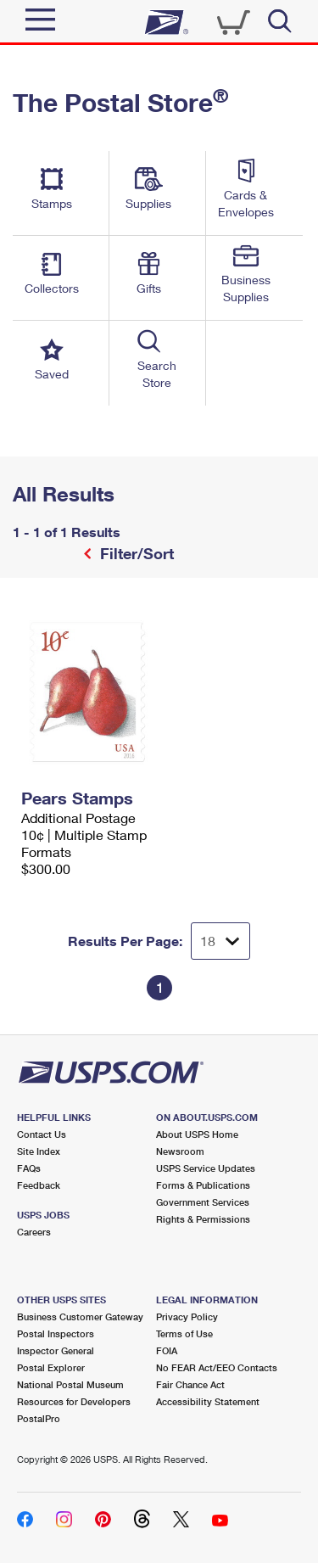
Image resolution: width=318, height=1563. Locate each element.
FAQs (29, 1168)
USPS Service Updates (205, 1168)
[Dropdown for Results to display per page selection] (220, 941)
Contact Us (41, 1134)
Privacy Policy (187, 1316)
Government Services (202, 1201)
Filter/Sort (135, 553)
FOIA (166, 1350)
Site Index (38, 1151)
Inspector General (55, 1350)
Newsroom (180, 1151)
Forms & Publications (203, 1184)
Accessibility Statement (207, 1401)
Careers (34, 1231)
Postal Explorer (51, 1367)
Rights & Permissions (203, 1218)
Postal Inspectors (55, 1333)
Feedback (38, 1184)
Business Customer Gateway (80, 1316)
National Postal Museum (70, 1384)
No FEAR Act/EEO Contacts (216, 1367)
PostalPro (38, 1418)
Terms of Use (184, 1333)
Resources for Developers (74, 1401)
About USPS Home (197, 1134)
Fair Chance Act (190, 1384)
